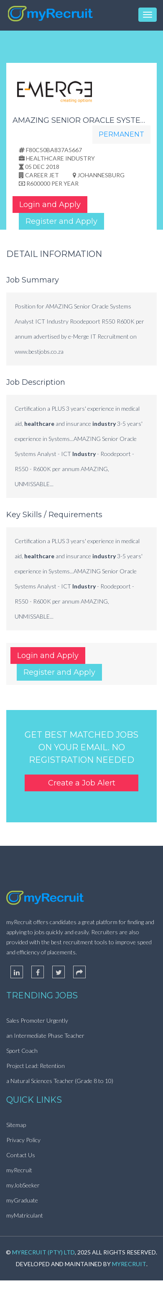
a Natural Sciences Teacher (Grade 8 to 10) (59, 1080)
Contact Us (20, 1154)
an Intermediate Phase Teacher (45, 1035)
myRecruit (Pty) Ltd (43, 1252)
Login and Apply (50, 204)
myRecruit (19, 1170)
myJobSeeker (23, 1185)
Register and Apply (61, 221)
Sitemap (16, 1124)
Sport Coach (22, 1050)
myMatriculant (24, 1215)
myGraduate (22, 1200)
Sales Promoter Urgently (37, 1020)
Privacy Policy (23, 1139)
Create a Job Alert (81, 783)
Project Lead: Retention (35, 1065)
